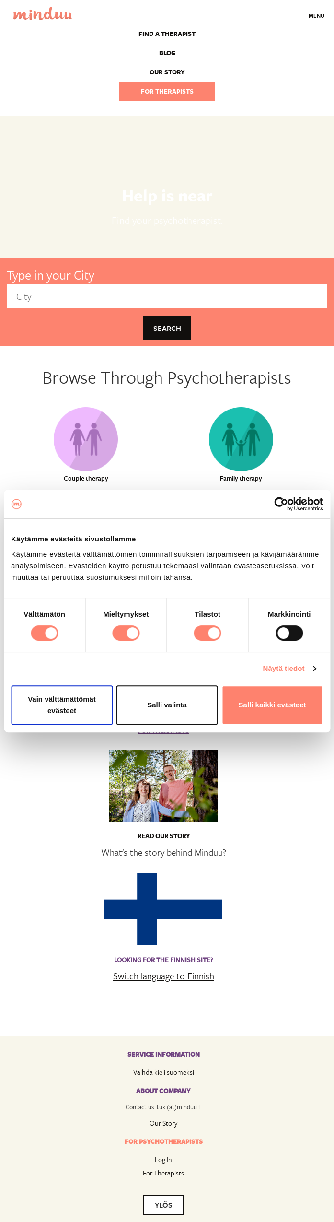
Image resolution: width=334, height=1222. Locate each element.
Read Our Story (164, 836)
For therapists (167, 91)
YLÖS (164, 1205)
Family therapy (241, 478)
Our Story (163, 1123)
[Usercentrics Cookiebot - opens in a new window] (281, 504)
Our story (167, 72)
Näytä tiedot (284, 668)
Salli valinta (167, 705)
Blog (167, 52)
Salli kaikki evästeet (272, 705)
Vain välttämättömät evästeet (62, 705)
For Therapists (163, 1172)
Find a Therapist (167, 33)
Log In (163, 1159)
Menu (316, 15)
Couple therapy (86, 478)
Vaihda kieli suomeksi (163, 1072)
